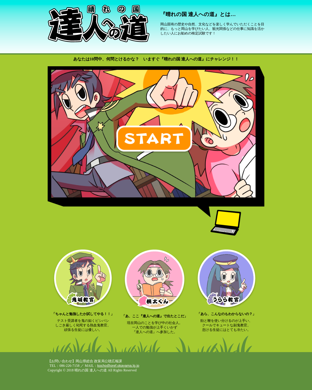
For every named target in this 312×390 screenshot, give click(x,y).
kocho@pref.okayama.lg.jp (118, 365)
